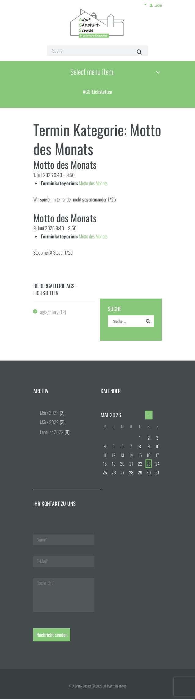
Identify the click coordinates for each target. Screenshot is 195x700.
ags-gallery (49, 313)
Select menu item (90, 71)
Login (158, 4)
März (49, 413)
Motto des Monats (93, 183)
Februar (52, 432)
